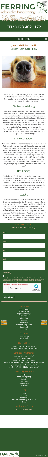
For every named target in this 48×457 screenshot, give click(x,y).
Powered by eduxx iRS (41, 455)
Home (24, 393)
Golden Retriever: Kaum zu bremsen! (24, 348)
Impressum (24, 397)
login (24, 402)
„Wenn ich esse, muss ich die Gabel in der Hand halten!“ (24, 362)
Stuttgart (24, 374)
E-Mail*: (5, 241)
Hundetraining (24, 311)
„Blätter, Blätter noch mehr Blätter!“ (24, 365)
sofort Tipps (24, 318)
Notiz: (5, 259)
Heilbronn (24, 385)
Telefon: (5, 250)
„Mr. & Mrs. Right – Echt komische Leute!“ (24, 367)
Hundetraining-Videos (24, 325)
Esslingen (24, 379)
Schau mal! (24, 327)
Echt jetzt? (33, 39)
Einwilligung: (7, 272)
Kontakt (24, 329)
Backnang (24, 381)
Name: (5, 233)
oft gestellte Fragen (24, 314)
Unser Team (24, 339)
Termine (24, 320)
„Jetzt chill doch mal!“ (24, 358)
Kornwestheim (24, 383)
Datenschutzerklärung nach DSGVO (24, 400)
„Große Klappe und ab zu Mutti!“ (24, 360)
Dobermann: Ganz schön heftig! (24, 346)
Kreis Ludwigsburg (24, 377)
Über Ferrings (24, 337)
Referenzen (24, 322)
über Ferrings (24, 309)
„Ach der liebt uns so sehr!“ (24, 356)
